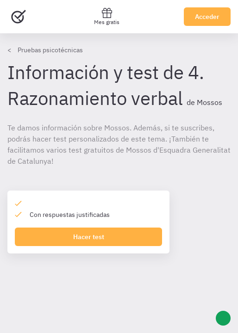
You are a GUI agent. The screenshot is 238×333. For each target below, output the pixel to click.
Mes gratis (106, 16)
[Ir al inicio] (18, 17)
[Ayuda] (223, 318)
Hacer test (88, 237)
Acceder (207, 16)
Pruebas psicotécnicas (50, 50)
